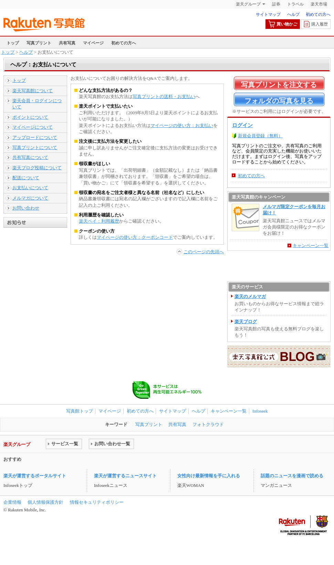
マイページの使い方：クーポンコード (135, 237)
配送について (25, 177)
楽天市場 (319, 4)
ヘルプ (293, 14)
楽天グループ (248, 4)
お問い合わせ (25, 208)
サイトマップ (268, 14)
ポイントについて (30, 117)
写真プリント (39, 43)
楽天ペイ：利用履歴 (99, 221)
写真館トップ (79, 411)
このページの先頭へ (204, 251)
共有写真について (30, 157)
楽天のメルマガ (250, 296)
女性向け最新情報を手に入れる (208, 475)
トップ (13, 43)
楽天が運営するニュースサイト (125, 475)
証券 (276, 4)
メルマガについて (30, 198)
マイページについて (32, 127)
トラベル (295, 4)
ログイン (242, 125)
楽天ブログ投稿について (37, 167)
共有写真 (67, 43)
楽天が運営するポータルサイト (34, 475)
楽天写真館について (32, 90)
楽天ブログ (245, 321)
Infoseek (260, 411)
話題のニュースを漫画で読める (292, 475)
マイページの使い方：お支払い (181, 125)
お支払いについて (30, 187)
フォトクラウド (208, 424)
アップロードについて (34, 137)
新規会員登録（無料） (260, 135)
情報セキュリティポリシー (97, 502)
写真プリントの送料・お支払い (164, 96)
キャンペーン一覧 (310, 245)
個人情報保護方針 (45, 502)
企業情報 (12, 502)
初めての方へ (318, 14)
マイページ (93, 43)
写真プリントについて (34, 147)
